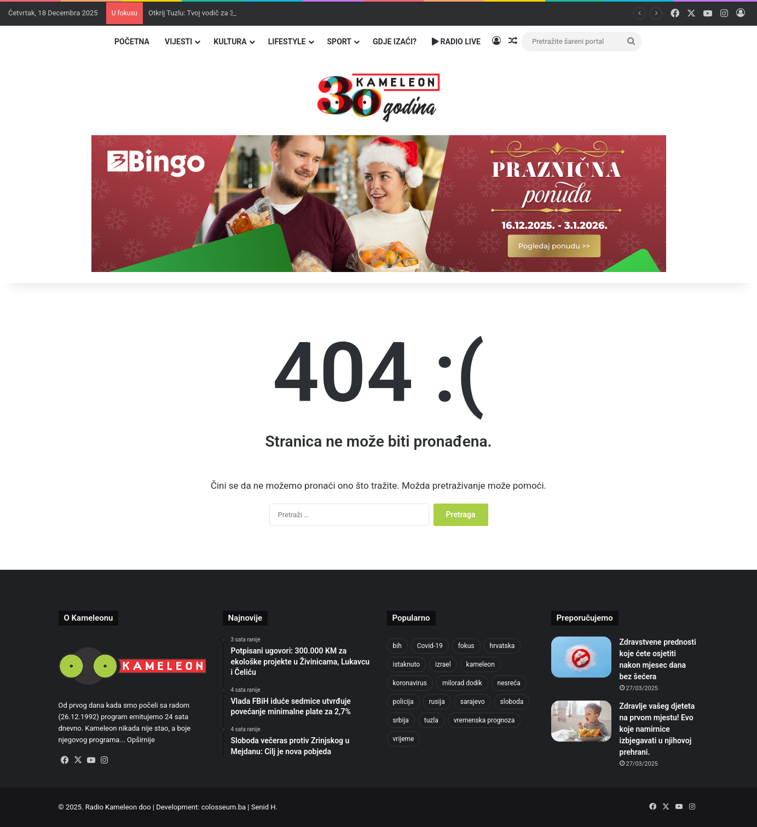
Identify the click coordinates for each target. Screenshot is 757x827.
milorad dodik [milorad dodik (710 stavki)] (462, 683)
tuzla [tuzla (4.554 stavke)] (431, 720)
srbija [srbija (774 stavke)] (401, 720)
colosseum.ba (223, 807)
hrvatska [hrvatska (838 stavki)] (502, 646)
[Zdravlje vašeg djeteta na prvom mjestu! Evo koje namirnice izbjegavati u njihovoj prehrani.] (581, 721)
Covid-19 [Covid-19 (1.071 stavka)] (430, 646)
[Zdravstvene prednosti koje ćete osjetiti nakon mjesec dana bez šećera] (581, 657)
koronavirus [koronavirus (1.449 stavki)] (410, 683)
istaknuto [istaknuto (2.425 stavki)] (406, 664)
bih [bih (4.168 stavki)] (397, 646)
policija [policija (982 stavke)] (403, 701)
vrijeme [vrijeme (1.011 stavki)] (403, 739)
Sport (339, 41)
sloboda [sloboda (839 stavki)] (512, 701)
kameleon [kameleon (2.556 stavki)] (480, 664)
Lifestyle (287, 41)
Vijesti (178, 41)
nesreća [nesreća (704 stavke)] (509, 683)
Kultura (229, 41)
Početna (131, 41)
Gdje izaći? (395, 41)
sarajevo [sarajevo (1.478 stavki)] (472, 701)
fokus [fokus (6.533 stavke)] (466, 646)
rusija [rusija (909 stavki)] (437, 701)
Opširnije (141, 740)
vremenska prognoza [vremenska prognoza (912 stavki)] (484, 720)
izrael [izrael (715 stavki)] (443, 664)
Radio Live (456, 41)
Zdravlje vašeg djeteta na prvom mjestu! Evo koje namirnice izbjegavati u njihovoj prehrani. (657, 729)
